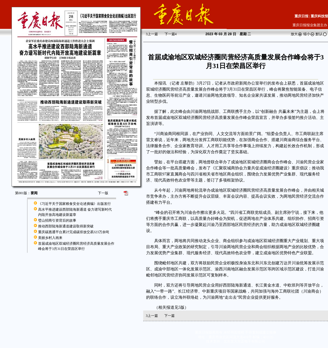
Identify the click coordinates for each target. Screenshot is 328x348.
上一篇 (152, 34)
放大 (296, 34)
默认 (321, 34)
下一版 (103, 193)
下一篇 (171, 34)
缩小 (309, 34)
